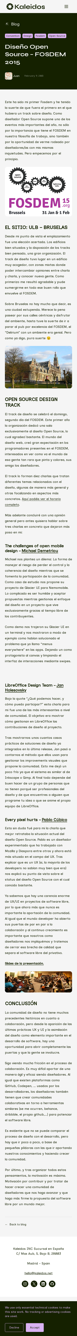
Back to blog (15, 1225)
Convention (13, 35)
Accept (35, 1327)
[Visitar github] (52, 1284)
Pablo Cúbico (54, 819)
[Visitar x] (34, 1284)
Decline (14, 1327)
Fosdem (40, 35)
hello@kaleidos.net (38, 1273)
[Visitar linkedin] (43, 1284)
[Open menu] (66, 6)
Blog (12, 24)
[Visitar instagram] (25, 1284)
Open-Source (57, 35)
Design (28, 35)
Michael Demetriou (40, 550)
